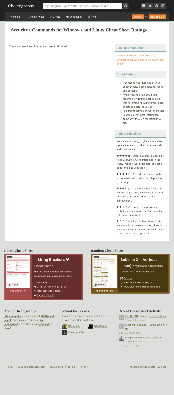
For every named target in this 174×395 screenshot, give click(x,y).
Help (92, 16)
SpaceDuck (100, 325)
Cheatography (12, 316)
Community (74, 16)
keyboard (134, 286)
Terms (71, 366)
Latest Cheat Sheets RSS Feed (148, 366)
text (158, 286)
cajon (57, 291)
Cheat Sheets (35, 16)
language (44, 323)
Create (55, 16)
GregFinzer (131, 337)
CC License (56, 366)
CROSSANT (131, 316)
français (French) (45, 295)
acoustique (48, 291)
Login (138, 16)
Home (15, 16)
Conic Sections (157, 316)
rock (39, 291)
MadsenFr (42, 282)
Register (157, 16)
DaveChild (74, 325)
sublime (151, 286)
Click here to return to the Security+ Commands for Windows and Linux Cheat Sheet (139, 59)
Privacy (84, 366)
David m (128, 278)
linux (126, 286)
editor (143, 286)
